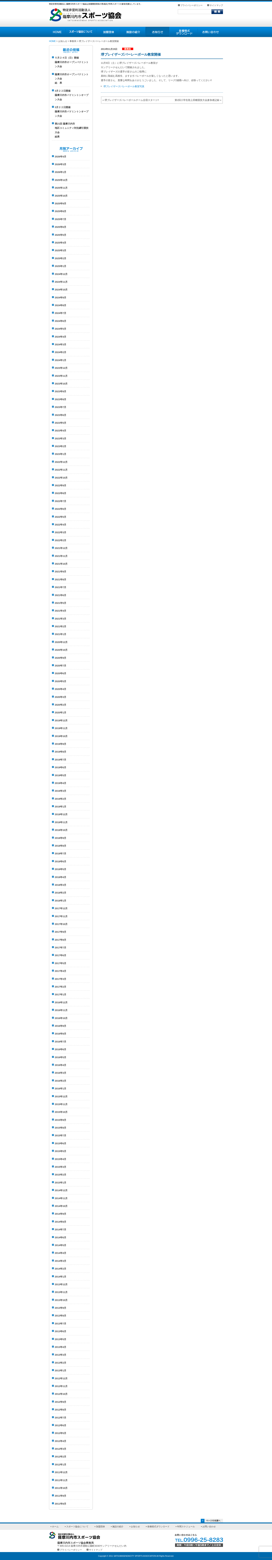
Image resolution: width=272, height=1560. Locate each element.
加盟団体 (100, 1526)
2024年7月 (60, 313)
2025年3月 (60, 250)
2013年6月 (60, 1331)
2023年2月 (60, 446)
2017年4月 (60, 971)
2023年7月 (60, 407)
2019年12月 (61, 720)
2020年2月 (60, 704)
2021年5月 (60, 603)
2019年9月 (60, 744)
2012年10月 (61, 1394)
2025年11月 (61, 187)
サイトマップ (216, 5)
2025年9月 (60, 203)
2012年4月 (60, 1441)
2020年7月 (60, 665)
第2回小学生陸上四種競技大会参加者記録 (197, 100)
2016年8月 (60, 1033)
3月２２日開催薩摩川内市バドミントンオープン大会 (71, 95)
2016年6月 (60, 1049)
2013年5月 (60, 1339)
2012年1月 (60, 1464)
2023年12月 (61, 368)
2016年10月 (61, 1018)
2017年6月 (60, 955)
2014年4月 (60, 1253)
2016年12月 (61, 1002)
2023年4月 (60, 430)
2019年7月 (60, 759)
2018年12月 (61, 814)
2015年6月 (60, 1143)
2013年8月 (60, 1315)
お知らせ (135, 1526)
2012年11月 (61, 1386)
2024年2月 (60, 352)
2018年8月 (60, 845)
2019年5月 (60, 775)
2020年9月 (60, 657)
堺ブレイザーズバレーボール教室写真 (123, 86)
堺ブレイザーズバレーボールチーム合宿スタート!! (132, 100)
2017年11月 (61, 916)
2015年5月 (60, 1151)
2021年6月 (60, 595)
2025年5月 (60, 235)
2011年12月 (61, 1472)
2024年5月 (60, 328)
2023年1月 (60, 454)
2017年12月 (61, 908)
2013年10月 (61, 1300)
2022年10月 (61, 477)
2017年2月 (60, 986)
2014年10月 (61, 1206)
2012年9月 (60, 1402)
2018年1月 (60, 900)
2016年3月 (60, 1072)
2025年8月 (60, 211)
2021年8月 (60, 579)
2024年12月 (61, 274)
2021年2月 (60, 626)
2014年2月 (60, 1268)
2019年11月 (61, 728)
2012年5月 (60, 1433)
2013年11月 (61, 1292)
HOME (52, 41)
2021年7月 (60, 587)
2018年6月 (60, 861)
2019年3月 (60, 791)
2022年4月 (60, 524)
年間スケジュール (186, 1526)
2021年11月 (61, 556)
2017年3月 (60, 979)
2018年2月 (60, 892)
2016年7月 (60, 1041)
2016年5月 (60, 1057)
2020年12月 (61, 642)
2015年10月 (61, 1112)
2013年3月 (60, 1354)
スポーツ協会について (77, 1526)
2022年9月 (60, 485)
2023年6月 (60, 415)
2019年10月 (61, 736)
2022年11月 (61, 469)
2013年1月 (60, 1370)
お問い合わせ (209, 1526)
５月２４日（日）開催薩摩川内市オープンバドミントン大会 (71, 62)
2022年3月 (60, 532)
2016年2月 (60, 1080)
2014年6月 (60, 1237)
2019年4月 (60, 783)
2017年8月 (60, 939)
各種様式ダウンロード (158, 1526)
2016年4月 (60, 1065)
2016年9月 (60, 1026)
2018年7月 (60, 853)
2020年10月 (61, 650)
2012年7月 (60, 1417)
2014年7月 (60, 1229)
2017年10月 (61, 924)
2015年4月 (60, 1159)
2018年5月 (60, 869)
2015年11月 (61, 1104)
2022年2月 (60, 540)
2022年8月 (60, 493)
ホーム (55, 1526)
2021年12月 (61, 548)
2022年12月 (61, 462)
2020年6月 (60, 673)
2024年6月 (60, 321)
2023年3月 (60, 438)
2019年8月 (60, 751)
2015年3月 (60, 1167)
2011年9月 (60, 1495)
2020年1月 (60, 712)
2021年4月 (60, 610)
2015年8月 (60, 1127)
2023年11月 (61, 376)
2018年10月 (61, 830)
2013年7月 (60, 1323)
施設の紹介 (117, 1526)
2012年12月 (61, 1378)
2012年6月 (60, 1425)
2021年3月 (60, 618)
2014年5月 (60, 1245)
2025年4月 (60, 242)
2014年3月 (60, 1261)
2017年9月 (60, 931)
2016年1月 (60, 1088)
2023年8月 (60, 399)
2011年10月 (61, 1488)
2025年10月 (61, 195)
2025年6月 (60, 227)
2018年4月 (60, 877)
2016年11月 (61, 1010)
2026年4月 (60, 156)
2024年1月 (60, 360)
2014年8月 (60, 1221)
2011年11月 (61, 1480)
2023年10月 (61, 383)
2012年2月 (60, 1456)
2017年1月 (60, 994)
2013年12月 (61, 1284)
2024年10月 (61, 289)
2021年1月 (60, 634)
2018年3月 (60, 885)
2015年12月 (61, 1096)
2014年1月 (60, 1276)
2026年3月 (60, 164)
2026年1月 (60, 172)
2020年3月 (60, 697)
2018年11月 (61, 822)
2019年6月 (60, 767)
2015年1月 (60, 1182)
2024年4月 (60, 336)
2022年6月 (60, 509)
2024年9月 (60, 297)
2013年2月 (60, 1362)
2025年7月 (60, 219)
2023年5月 (60, 422)
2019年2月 (60, 798)
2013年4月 (60, 1347)
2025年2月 (60, 258)
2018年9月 (60, 838)
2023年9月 (60, 391)
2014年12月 (61, 1190)
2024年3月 (60, 344)
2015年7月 (60, 1135)
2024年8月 (60, 305)
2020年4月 (60, 689)
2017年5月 (60, 963)
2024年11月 (61, 281)
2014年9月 (60, 1213)
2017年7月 (60, 947)
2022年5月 (60, 517)
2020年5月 (60, 681)
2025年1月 (60, 266)
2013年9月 (60, 1307)
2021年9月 (60, 571)
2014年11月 (61, 1198)
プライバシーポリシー (191, 5)
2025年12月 (61, 180)
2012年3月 (60, 1448)
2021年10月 (61, 563)
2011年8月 (60, 1503)
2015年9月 (60, 1120)
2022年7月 (60, 501)
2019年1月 (60, 806)
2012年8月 (60, 1409)
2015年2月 (60, 1174)
